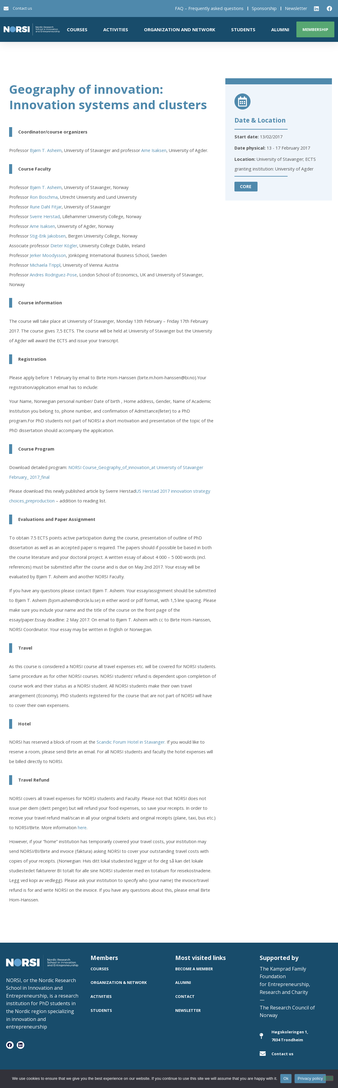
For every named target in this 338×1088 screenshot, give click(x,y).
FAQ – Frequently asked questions (209, 8)
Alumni (280, 29)
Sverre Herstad (45, 216)
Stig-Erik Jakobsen (48, 236)
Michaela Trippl (45, 265)
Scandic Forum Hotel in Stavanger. (131, 742)
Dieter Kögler (63, 245)
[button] (246, 186)
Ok (285, 1078)
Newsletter (296, 8)
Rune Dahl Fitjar (46, 207)
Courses (77, 29)
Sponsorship (264, 8)
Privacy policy (310, 1078)
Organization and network (179, 29)
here (82, 827)
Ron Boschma (44, 197)
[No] (328, 1078)
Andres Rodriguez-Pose (53, 275)
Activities (115, 29)
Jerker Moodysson (48, 255)
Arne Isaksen (153, 150)
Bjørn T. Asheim (46, 150)
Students (243, 29)
